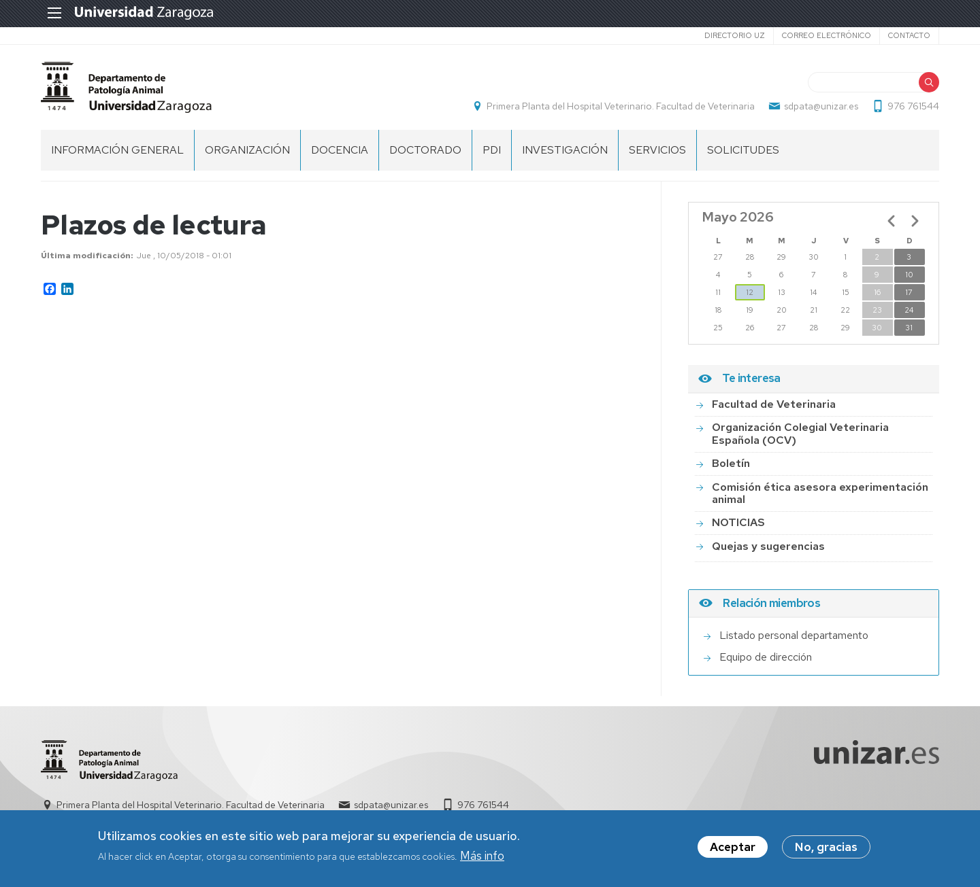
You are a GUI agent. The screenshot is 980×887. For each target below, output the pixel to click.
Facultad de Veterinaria (774, 404)
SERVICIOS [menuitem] (657, 150)
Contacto (909, 35)
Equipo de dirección (765, 657)
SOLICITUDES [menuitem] (743, 150)
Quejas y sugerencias (768, 546)
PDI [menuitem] (492, 150)
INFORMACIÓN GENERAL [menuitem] (117, 150)
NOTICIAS (738, 522)
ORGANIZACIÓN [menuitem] (247, 150)
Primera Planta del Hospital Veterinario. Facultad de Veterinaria (621, 106)
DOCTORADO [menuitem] (425, 150)
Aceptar (732, 849)
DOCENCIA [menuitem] (339, 150)
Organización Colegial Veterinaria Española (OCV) (800, 433)
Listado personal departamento (793, 635)
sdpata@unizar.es (821, 106)
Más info (482, 857)
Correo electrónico (826, 35)
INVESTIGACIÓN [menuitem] (565, 150)
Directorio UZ (734, 35)
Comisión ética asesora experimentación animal (820, 493)
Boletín (731, 463)
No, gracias (826, 849)
